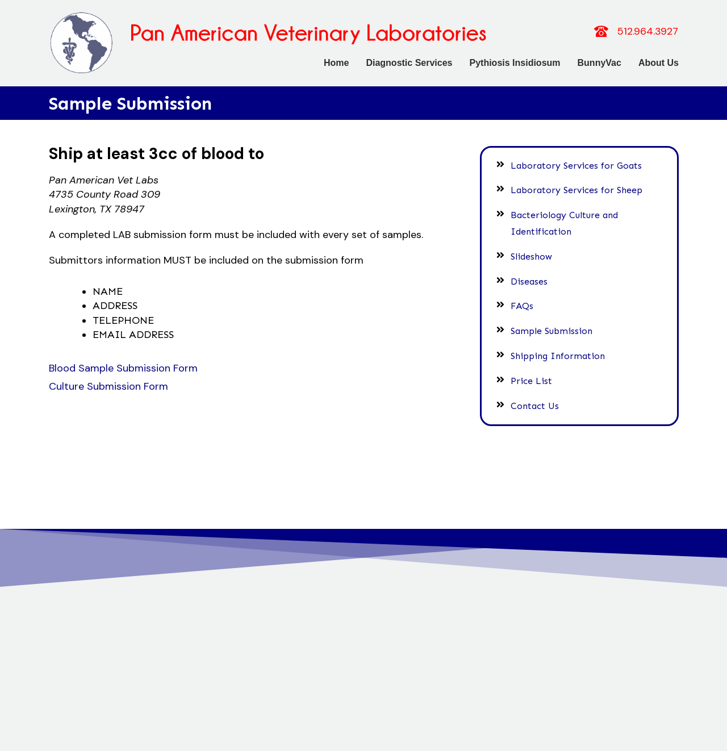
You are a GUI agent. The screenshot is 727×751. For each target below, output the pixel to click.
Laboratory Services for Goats (578, 161)
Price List (533, 377)
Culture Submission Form (108, 387)
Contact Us (536, 402)
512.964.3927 (647, 31)
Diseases (530, 277)
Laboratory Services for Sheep (578, 186)
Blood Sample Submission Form (123, 369)
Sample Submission (553, 327)
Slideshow (533, 252)
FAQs (523, 302)
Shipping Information (559, 352)
